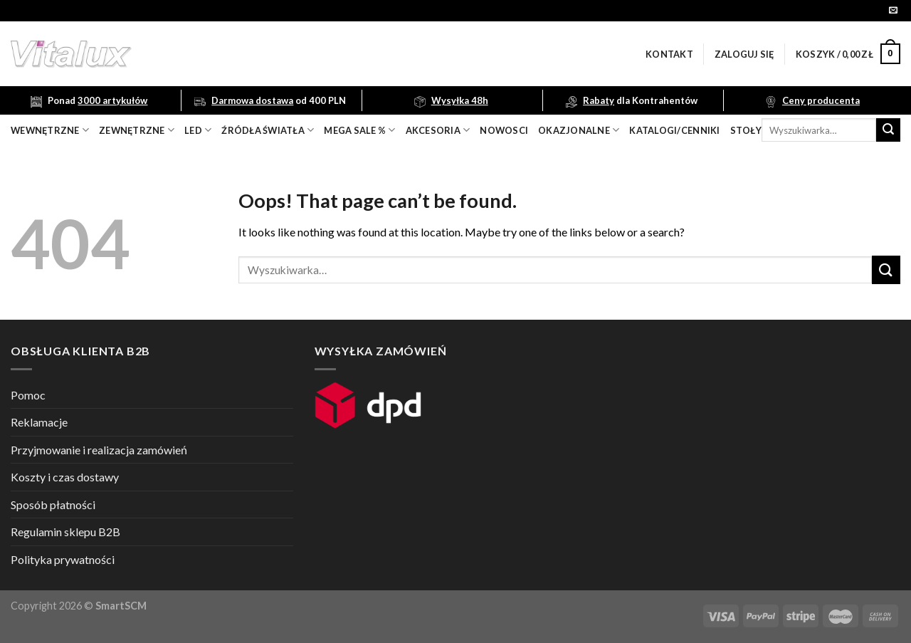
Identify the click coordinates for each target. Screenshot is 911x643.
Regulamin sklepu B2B (65, 531)
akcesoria (438, 130)
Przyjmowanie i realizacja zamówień (99, 449)
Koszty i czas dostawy (65, 476)
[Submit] (888, 130)
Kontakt (669, 54)
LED (197, 130)
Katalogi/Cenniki (674, 130)
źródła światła (267, 130)
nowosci (504, 130)
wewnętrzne (50, 130)
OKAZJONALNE (578, 130)
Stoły (746, 130)
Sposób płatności (53, 504)
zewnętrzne (136, 130)
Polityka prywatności (63, 559)
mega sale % (359, 130)
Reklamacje (39, 422)
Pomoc (28, 395)
